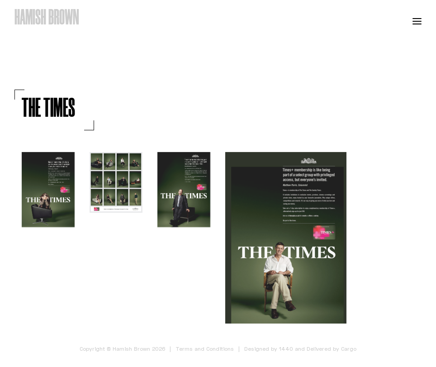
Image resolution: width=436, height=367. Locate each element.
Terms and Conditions (204, 348)
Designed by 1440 (268, 348)
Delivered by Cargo (331, 348)
